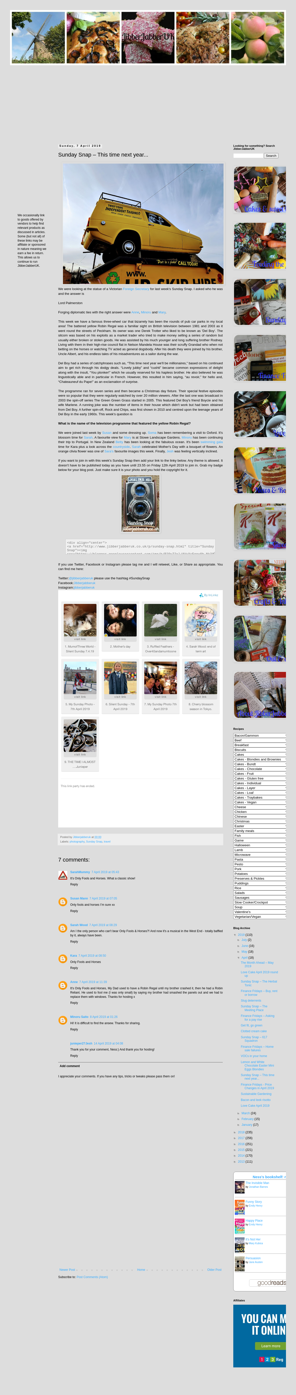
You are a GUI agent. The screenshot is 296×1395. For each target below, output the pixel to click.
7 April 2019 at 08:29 (103, 925)
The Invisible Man (257, 1183)
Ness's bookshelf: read (272, 1177)
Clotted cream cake (254, 1031)
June (245, 946)
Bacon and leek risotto (256, 1100)
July (245, 940)
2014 (242, 1155)
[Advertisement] (148, 100)
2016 (242, 1144)
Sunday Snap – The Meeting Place (254, 1008)
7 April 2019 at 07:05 (103, 898)
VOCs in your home (254, 1056)
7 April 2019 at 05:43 (105, 872)
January (247, 1125)
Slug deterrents (251, 1000)
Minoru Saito (79, 1017)
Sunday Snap (94, 841)
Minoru (146, 312)
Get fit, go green (251, 1025)
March (246, 1113)
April (245, 957)
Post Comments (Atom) (92, 1277)
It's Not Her (253, 1239)
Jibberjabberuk (85, 583)
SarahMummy (80, 872)
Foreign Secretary (136, 289)
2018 (242, 1132)
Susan (106, 433)
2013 (242, 1161)
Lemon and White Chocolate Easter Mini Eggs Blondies (257, 1065)
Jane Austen (256, 1262)
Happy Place (254, 1220)
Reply (74, 884)
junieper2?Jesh (81, 1043)
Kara (73, 955)
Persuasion (253, 1258)
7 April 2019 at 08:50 (92, 955)
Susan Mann (79, 898)
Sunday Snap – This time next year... (257, 1076)
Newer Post (67, 1270)
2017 (242, 1138)
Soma (152, 433)
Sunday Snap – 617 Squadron (254, 1038)
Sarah (88, 437)
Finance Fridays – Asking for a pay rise (257, 1017)
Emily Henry (255, 1205)
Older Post (214, 1270)
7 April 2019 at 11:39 (93, 982)
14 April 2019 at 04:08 (108, 1043)
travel (107, 841)
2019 (242, 935)
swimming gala (211, 442)
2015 (242, 1150)
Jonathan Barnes (258, 1186)
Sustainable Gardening (256, 1094)
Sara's (109, 451)
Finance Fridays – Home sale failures (257, 1048)
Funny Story (254, 1202)
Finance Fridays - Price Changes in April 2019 (257, 1086)
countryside (121, 447)
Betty (119, 442)
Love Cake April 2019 (255, 1105)
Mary (162, 312)
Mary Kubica (256, 1243)
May (245, 951)
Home (141, 1270)
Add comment (70, 1066)
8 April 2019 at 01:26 (104, 1017)
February (248, 1119)
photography (77, 841)
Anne (135, 312)
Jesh (170, 451)
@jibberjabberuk (81, 578)
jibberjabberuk (84, 587)
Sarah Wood (79, 925)
